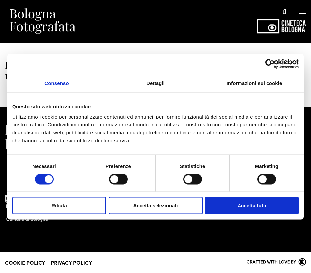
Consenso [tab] (56, 82)
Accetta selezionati (155, 205)
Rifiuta (59, 205)
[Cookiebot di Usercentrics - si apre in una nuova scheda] (270, 64)
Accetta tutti (252, 205)
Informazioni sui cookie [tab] (254, 82)
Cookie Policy (25, 262)
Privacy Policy (71, 262)
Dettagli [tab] (155, 82)
